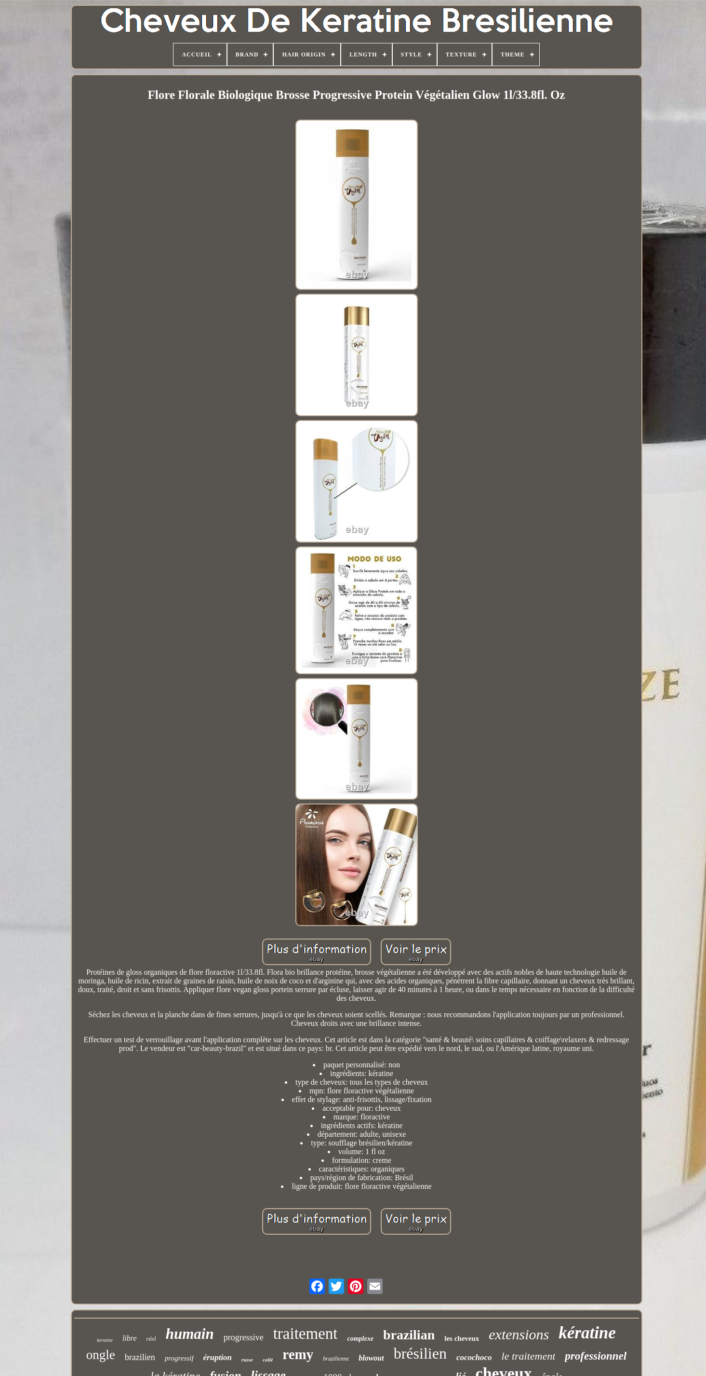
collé (268, 1359)
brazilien (140, 1357)
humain (190, 1333)
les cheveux (461, 1338)
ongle (100, 1355)
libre (129, 1338)
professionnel (595, 1356)
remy (297, 1354)
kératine (587, 1332)
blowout (371, 1358)
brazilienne (336, 1358)
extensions (519, 1334)
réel (151, 1338)
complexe (360, 1338)
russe (247, 1359)
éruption (217, 1357)
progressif (179, 1358)
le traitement (529, 1356)
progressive (244, 1337)
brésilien (420, 1353)
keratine (105, 1340)
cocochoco (474, 1357)
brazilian (409, 1334)
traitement (305, 1333)
